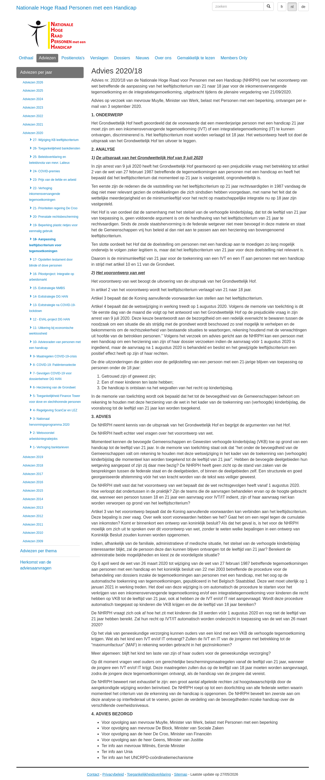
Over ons (163, 58)
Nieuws (142, 58)
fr (282, 7)
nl (292, 7)
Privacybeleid (113, 774)
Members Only (234, 58)
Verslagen (99, 58)
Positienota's (72, 58)
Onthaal (26, 58)
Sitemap (180, 774)
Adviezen (47, 58)
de (303, 7)
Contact (93, 774)
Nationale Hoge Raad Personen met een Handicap (76, 8)
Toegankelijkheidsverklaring (149, 774)
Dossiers (122, 58)
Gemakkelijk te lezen (196, 58)
